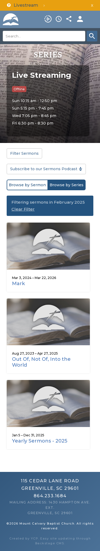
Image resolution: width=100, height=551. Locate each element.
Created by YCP (23, 538)
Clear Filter (23, 209)
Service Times (59, 19)
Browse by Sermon (27, 185)
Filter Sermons (24, 153)
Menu (93, 19)
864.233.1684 (50, 495)
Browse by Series (66, 185)
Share (69, 19)
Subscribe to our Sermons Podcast (43, 168)
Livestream (48, 19)
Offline (19, 89)
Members (80, 19)
